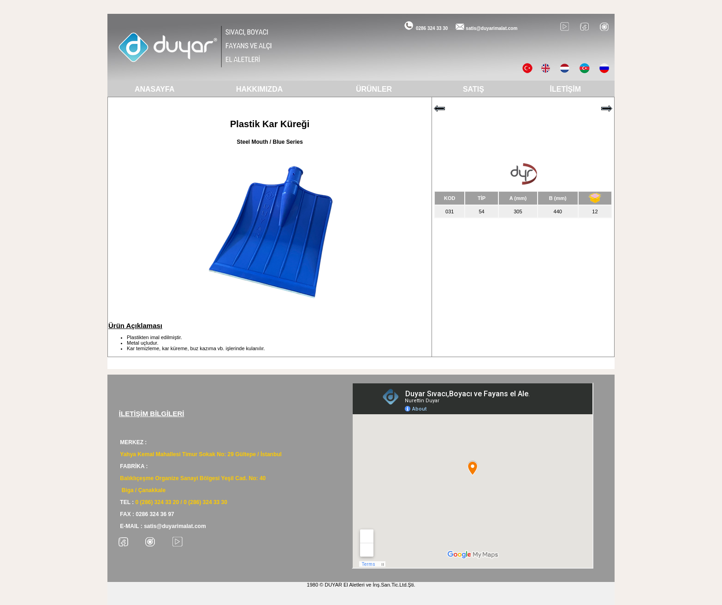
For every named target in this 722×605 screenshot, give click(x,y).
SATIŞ (473, 89)
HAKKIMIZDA (259, 89)
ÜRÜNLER (374, 89)
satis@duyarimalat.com (491, 28)
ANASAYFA (155, 89)
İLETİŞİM (565, 89)
